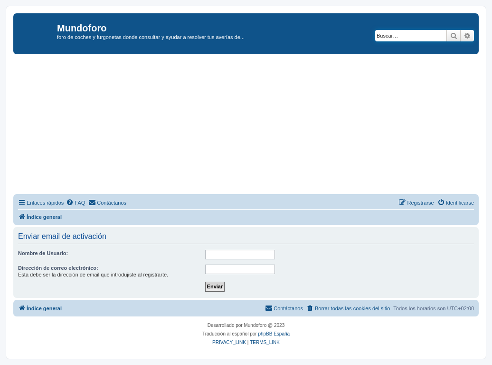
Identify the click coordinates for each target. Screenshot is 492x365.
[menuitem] (75, 202)
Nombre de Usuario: (43, 253)
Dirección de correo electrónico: (58, 268)
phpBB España (274, 333)
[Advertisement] (252, 125)
